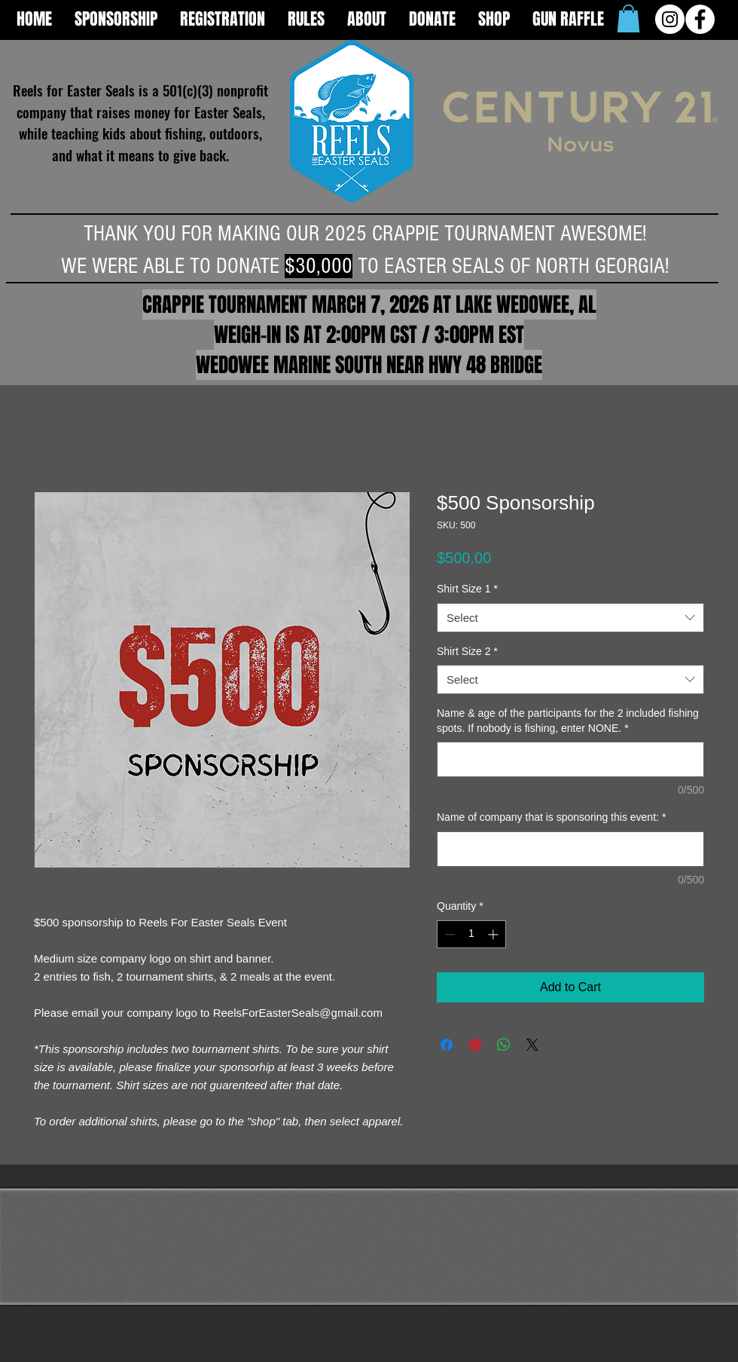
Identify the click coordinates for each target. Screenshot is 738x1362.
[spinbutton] (471, 934)
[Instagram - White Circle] (670, 19)
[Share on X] (532, 1045)
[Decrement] (448, 934)
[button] (628, 18)
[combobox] (570, 617)
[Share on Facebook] (447, 1045)
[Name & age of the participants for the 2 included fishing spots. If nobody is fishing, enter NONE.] (570, 759)
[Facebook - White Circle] (700, 19)
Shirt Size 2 (467, 651)
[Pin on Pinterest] (475, 1045)
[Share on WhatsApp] (504, 1045)
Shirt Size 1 (467, 589)
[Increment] (494, 934)
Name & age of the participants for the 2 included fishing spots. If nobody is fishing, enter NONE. (568, 720)
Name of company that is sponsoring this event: (551, 817)
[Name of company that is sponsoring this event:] (570, 849)
